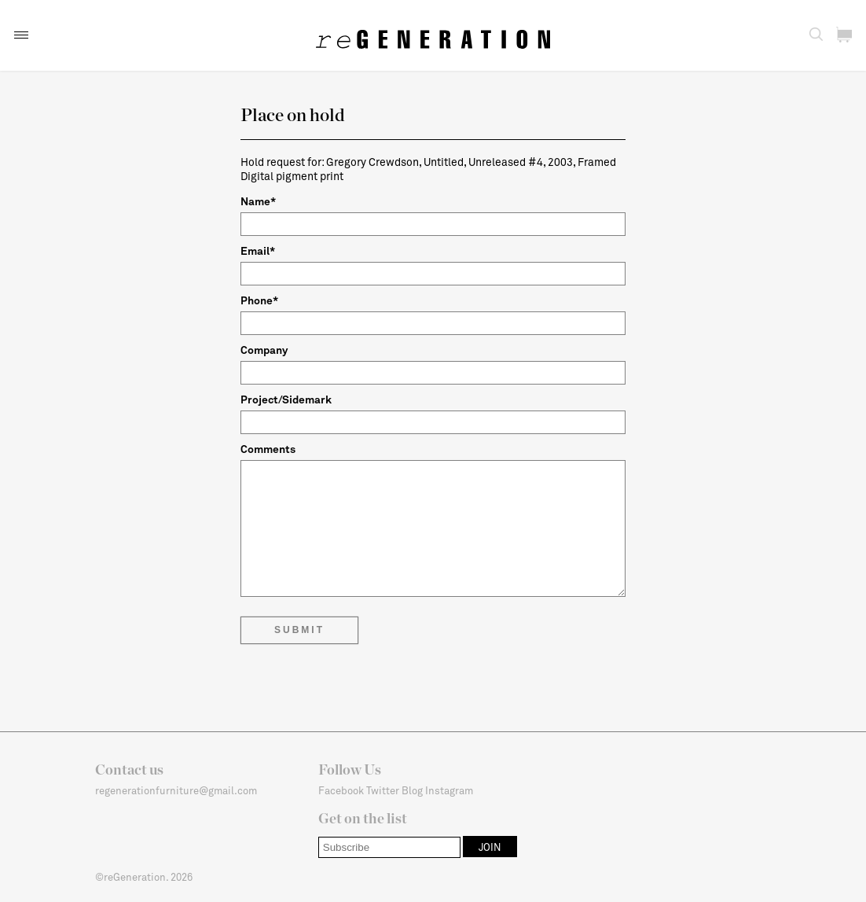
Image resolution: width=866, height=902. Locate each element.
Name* (258, 201)
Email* (257, 250)
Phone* (259, 300)
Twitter (382, 790)
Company (264, 349)
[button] (21, 35)
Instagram (449, 790)
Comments (267, 448)
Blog (412, 790)
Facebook (341, 790)
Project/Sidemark (286, 399)
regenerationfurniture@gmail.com (176, 790)
